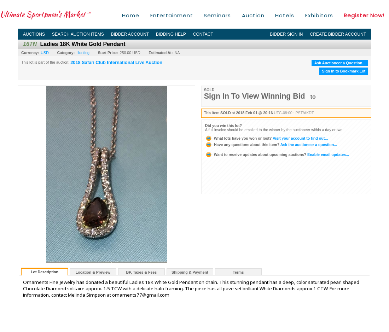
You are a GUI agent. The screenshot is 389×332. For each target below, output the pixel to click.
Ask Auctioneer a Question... (340, 63)
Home (130, 15)
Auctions (34, 34)
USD (45, 53)
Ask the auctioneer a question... (271, 144)
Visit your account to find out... (266, 138)
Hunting (82, 53)
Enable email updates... (277, 154)
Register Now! (364, 15)
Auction (253, 15)
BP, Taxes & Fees (141, 272)
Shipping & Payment (190, 272)
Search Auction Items (78, 34)
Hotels (284, 15)
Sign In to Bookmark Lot (343, 71)
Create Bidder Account (338, 34)
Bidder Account (130, 34)
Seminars (217, 15)
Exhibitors (319, 15)
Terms (238, 272)
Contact (203, 34)
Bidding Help (171, 34)
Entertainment (171, 15)
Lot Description (44, 272)
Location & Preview (93, 272)
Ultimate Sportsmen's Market (45, 14)
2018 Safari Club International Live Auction (116, 62)
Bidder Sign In (286, 34)
